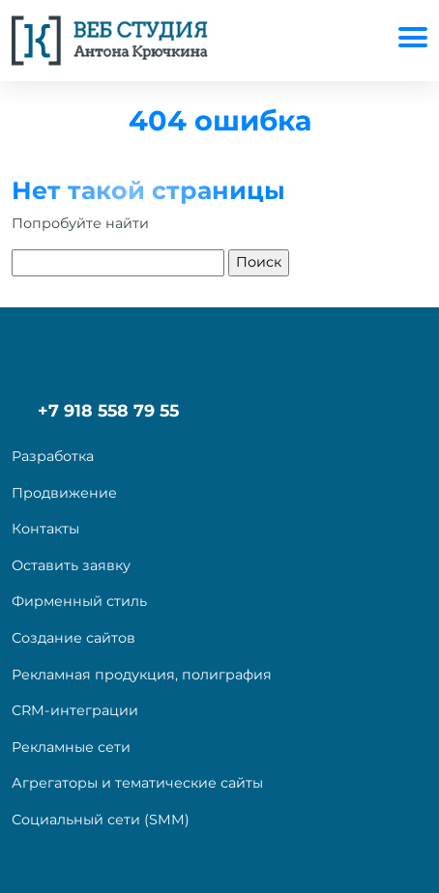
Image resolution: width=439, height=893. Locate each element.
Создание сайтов (73, 638)
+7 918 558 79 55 (108, 410)
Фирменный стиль (79, 601)
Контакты (45, 528)
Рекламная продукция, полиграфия (142, 674)
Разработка (53, 456)
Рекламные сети (71, 747)
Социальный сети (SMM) (101, 819)
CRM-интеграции (75, 710)
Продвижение (64, 493)
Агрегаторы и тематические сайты (137, 783)
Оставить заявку (71, 565)
